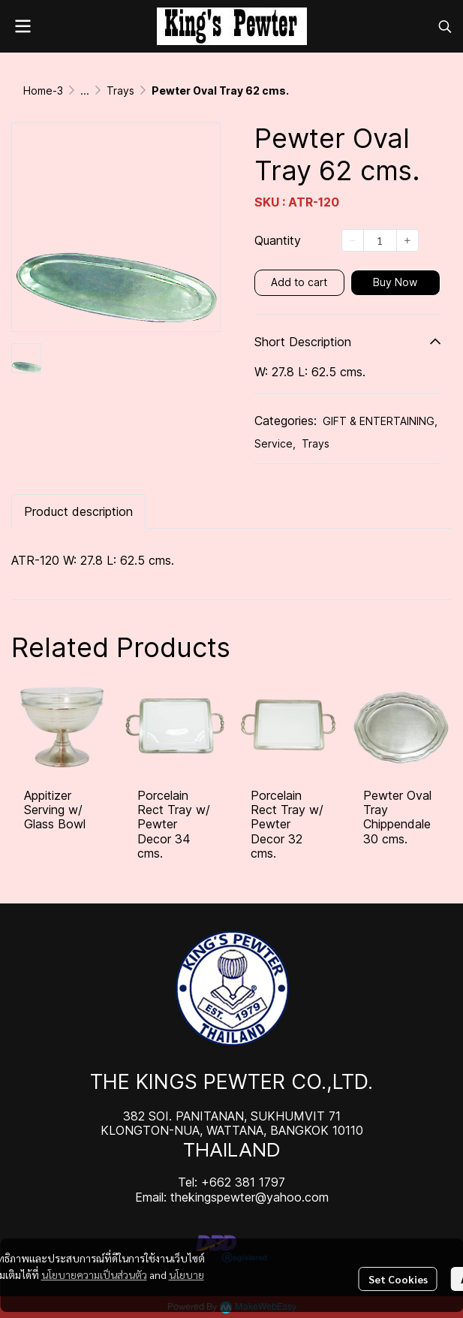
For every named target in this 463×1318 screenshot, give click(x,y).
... (84, 90)
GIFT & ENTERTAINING (380, 421)
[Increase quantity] (407, 240)
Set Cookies (398, 1279)
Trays (120, 90)
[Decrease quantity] (352, 240)
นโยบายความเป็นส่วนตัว (94, 1274)
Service (275, 443)
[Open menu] (23, 26)
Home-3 (43, 90)
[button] (444, 26)
